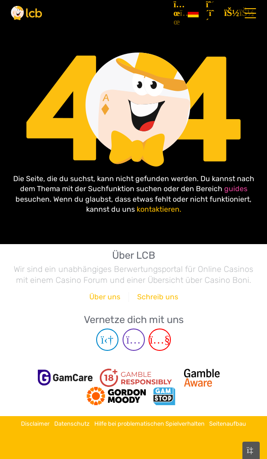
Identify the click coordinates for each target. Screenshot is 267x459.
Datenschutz (72, 423)
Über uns (104, 296)
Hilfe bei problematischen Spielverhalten (149, 423)
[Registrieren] (211, 13)
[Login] (229, 13)
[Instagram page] (134, 340)
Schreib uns (157, 296)
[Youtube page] (160, 340)
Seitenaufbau (227, 423)
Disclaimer (35, 423)
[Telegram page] (107, 340)
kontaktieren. (159, 209)
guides (235, 188)
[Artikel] (177, 13)
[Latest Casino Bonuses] (26, 13)
